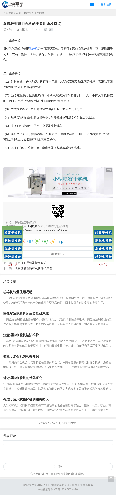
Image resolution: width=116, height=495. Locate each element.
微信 (37, 241)
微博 (22, 241)
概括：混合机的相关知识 (21, 356)
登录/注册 (106, 4)
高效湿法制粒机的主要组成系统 (26, 313)
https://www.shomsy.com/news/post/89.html (43, 230)
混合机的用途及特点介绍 (30, 262)
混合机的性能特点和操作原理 (33, 268)
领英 (60, 241)
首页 (18, 12)
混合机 (33, 48)
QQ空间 (52, 241)
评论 (60, 466)
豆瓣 (45, 241)
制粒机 (27, 12)
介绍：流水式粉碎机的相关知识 (26, 399)
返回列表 (56, 253)
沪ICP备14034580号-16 (64, 489)
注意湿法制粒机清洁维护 (21, 335)
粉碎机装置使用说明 (17, 292)
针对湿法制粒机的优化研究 (22, 378)
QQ (30, 241)
